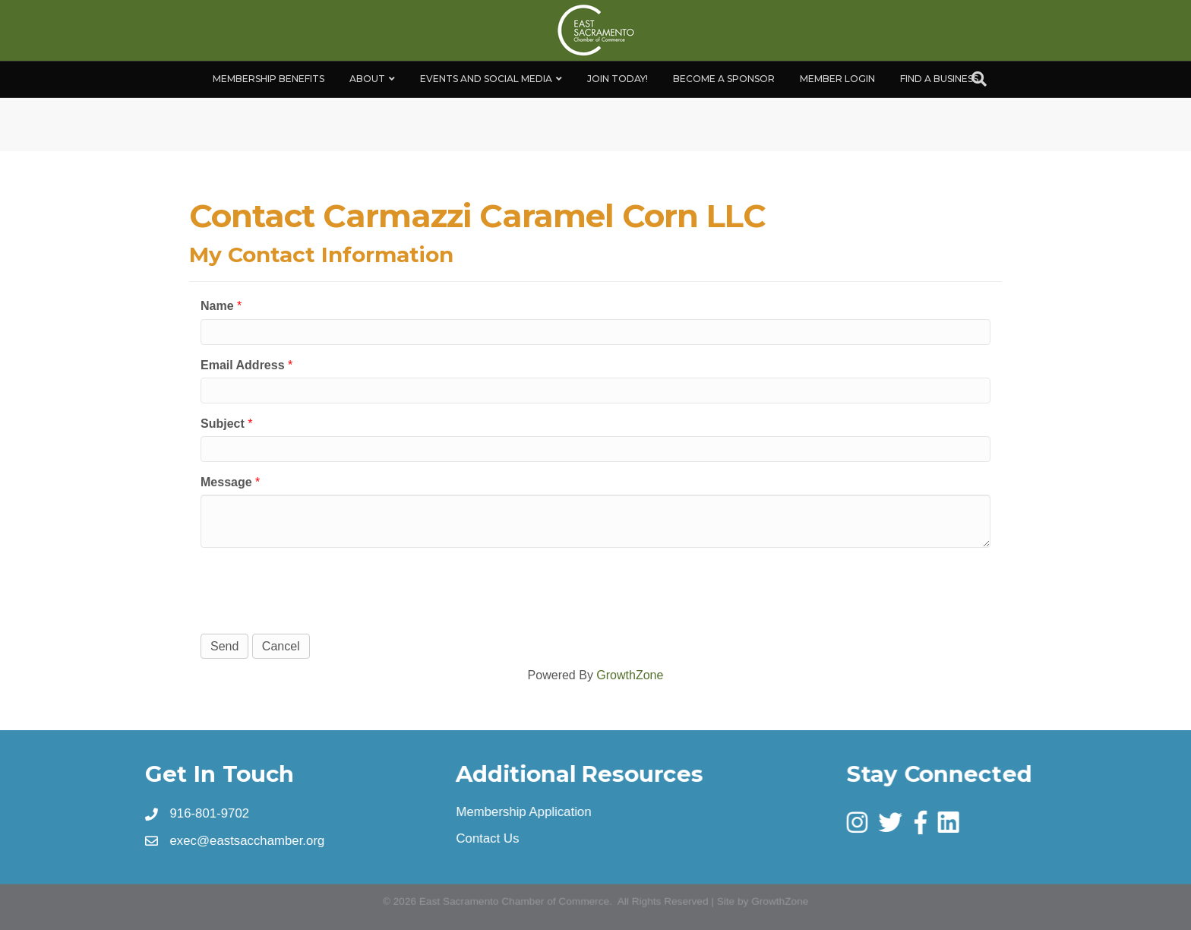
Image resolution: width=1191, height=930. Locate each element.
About (367, 78)
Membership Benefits (268, 78)
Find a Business (939, 78)
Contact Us (488, 838)
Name (217, 305)
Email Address (243, 365)
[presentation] (316, 588)
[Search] (979, 79)
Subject (223, 423)
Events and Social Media (486, 78)
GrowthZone (629, 675)
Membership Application (524, 811)
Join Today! (617, 78)
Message (226, 482)
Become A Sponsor (724, 78)
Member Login (837, 78)
